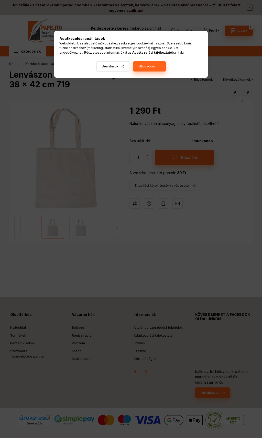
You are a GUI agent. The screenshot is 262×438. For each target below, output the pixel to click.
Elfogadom (146, 66)
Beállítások (110, 66)
